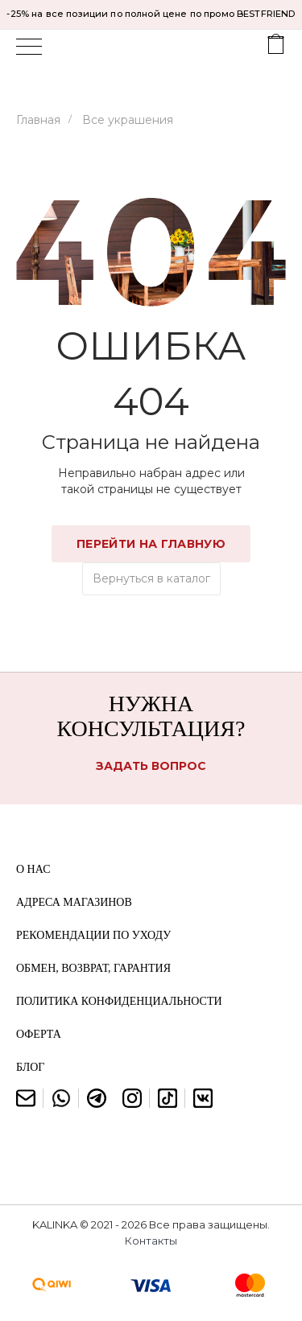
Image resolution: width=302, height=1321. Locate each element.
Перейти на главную (151, 544)
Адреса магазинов (74, 902)
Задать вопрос (151, 766)
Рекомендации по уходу (93, 935)
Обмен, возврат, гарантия (93, 968)
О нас (33, 869)
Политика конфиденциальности (119, 1001)
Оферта (38, 1034)
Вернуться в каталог (151, 578)
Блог (30, 1067)
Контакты (151, 1240)
